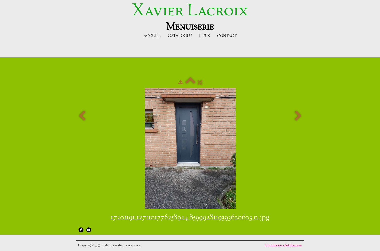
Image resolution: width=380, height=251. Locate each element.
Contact (227, 36)
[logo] (190, 16)
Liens (204, 36)
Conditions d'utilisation (283, 245)
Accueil (152, 36)
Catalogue (180, 36)
